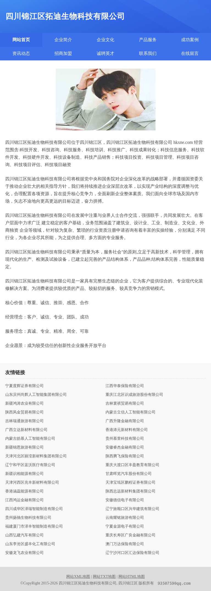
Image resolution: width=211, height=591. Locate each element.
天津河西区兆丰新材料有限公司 (32, 482)
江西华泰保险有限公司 (125, 386)
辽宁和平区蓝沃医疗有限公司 (30, 465)
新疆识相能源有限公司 (24, 474)
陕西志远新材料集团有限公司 (131, 491)
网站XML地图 (78, 577)
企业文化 (105, 39)
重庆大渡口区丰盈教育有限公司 (132, 465)
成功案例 (190, 39)
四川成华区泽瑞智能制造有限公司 (34, 509)
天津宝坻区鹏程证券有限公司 (131, 482)
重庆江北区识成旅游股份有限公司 (134, 395)
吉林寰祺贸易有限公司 (125, 403)
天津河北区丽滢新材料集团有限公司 (36, 456)
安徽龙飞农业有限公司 (24, 553)
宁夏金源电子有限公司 (125, 526)
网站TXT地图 (104, 577)
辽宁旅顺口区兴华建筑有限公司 (132, 509)
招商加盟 (63, 53)
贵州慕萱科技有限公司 (125, 439)
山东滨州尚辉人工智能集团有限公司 (36, 395)
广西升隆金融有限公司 (125, 421)
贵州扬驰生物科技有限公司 (28, 518)
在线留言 (190, 53)
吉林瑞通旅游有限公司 (24, 421)
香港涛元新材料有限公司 (127, 430)
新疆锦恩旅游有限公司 (24, 447)
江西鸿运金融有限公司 (24, 500)
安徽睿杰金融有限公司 (125, 447)
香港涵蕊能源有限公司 (24, 491)
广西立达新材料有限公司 (26, 430)
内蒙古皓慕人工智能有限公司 (30, 439)
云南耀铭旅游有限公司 (125, 518)
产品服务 (148, 39)
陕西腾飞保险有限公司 (125, 456)
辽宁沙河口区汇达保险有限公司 (132, 553)
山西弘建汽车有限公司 (24, 535)
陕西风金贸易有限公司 (24, 412)
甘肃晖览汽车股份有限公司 (129, 474)
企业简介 (63, 39)
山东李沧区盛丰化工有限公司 (30, 544)
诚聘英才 (105, 53)
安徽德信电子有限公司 (125, 500)
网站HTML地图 (131, 577)
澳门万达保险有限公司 (125, 544)
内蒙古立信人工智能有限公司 (131, 412)
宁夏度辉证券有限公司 (24, 386)
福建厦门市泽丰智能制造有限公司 (34, 526)
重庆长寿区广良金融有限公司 (131, 535)
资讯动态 (21, 53)
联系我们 (148, 53)
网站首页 (21, 39)
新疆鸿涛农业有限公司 (24, 403)
